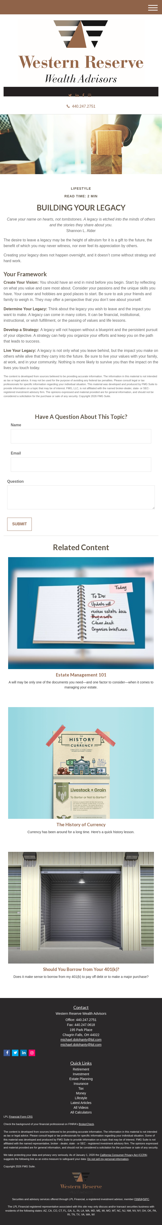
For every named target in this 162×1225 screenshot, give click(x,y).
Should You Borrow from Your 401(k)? (81, 969)
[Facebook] (83, 95)
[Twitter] (70, 95)
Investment (81, 1074)
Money (81, 1093)
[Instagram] (89, 95)
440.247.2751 (81, 106)
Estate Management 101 (81, 674)
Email (16, 453)
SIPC (146, 1199)
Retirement (81, 1069)
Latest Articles (80, 1103)
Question (15, 481)
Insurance (81, 1084)
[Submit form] (19, 524)
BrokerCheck (86, 1124)
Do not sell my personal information (107, 1159)
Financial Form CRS (20, 1116)
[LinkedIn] (77, 95)
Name (16, 425)
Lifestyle (81, 1098)
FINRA (138, 1199)
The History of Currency (81, 824)
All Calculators (81, 1112)
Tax (81, 1088)
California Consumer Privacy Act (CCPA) (123, 1154)
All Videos (81, 1107)
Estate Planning (81, 1079)
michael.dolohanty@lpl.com (80, 1040)
